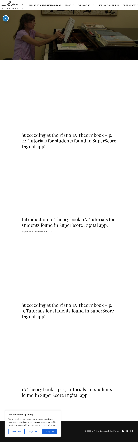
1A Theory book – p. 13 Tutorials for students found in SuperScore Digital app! (67, 392)
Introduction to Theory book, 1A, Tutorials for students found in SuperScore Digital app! (68, 222)
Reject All (33, 431)
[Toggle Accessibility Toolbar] (6, 18)
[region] (33, 423)
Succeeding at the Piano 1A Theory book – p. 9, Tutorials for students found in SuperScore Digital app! (68, 310)
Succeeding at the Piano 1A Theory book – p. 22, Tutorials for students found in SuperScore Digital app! (69, 140)
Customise (16, 431)
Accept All (50, 431)
